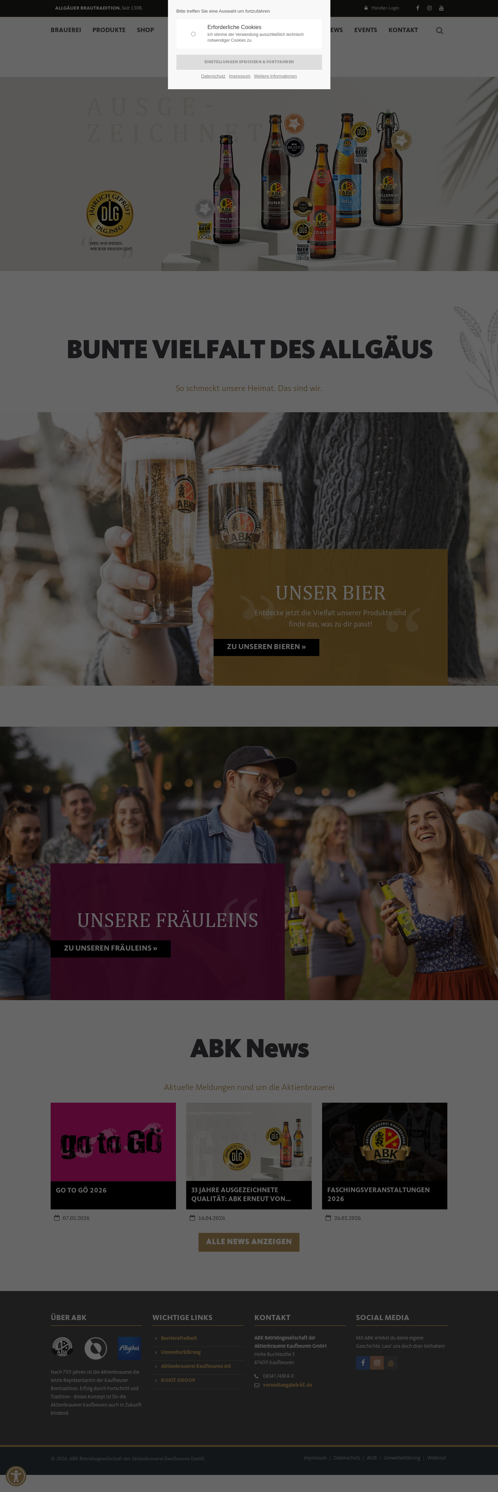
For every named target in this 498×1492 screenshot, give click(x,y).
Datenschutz (213, 76)
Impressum (240, 76)
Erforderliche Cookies (262, 33)
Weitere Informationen (275, 76)
